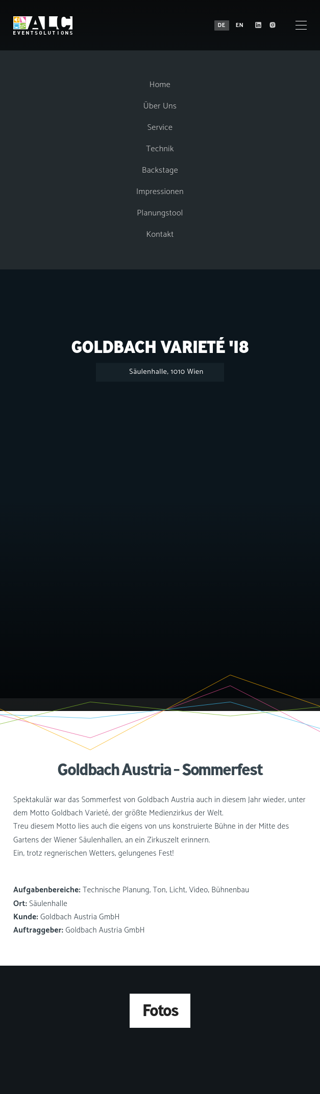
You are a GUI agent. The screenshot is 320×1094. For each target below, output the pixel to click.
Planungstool (160, 213)
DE (221, 25)
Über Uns (160, 106)
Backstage (160, 170)
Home (160, 85)
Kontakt (160, 234)
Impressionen (160, 192)
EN (239, 25)
